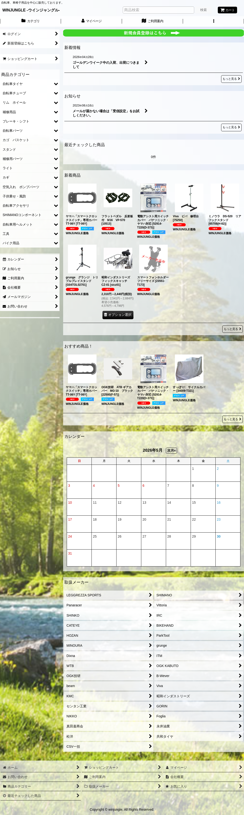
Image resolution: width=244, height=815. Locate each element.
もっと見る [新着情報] (231, 78)
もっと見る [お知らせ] (231, 127)
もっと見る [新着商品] (232, 329)
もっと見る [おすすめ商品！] (232, 419)
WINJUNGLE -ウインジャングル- (31, 10)
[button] (213, 21)
